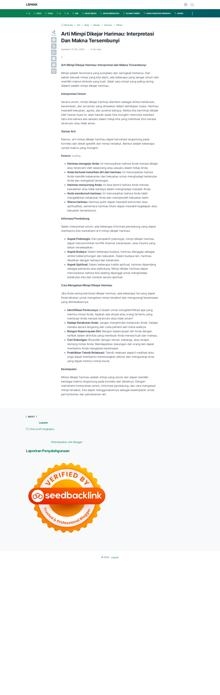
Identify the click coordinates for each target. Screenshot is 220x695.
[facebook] (54, 40)
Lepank (32, 4)
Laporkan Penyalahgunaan (48, 451)
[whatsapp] (54, 52)
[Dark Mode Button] (185, 4)
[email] (54, 71)
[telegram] (54, 58)
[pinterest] (54, 65)
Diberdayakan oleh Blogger (66, 442)
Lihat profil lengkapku (40, 429)
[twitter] (54, 46)
